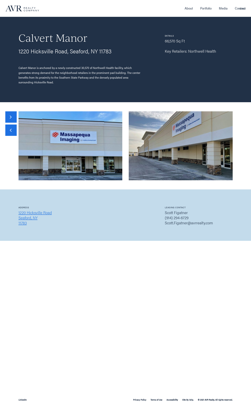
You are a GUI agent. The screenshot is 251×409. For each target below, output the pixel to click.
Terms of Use (156, 399)
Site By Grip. (188, 399)
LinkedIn (23, 399)
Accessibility (172, 399)
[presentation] (11, 130)
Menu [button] (242, 8)
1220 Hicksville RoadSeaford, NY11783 (35, 217)
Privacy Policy (139, 399)
